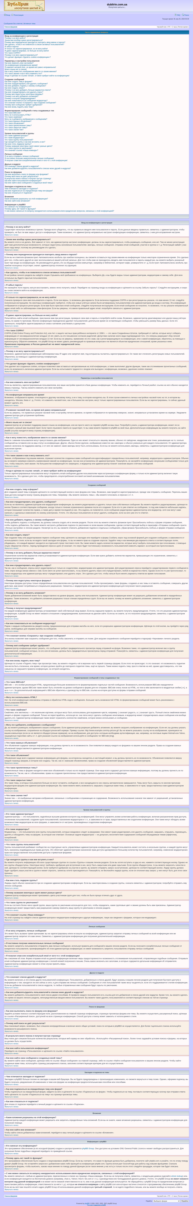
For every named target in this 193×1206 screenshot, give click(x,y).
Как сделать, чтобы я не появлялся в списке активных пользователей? (34, 44)
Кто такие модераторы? (15, 138)
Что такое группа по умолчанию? (18, 148)
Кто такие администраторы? (16, 136)
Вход (7, 15)
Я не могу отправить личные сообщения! (22, 156)
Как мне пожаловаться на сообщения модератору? (26, 101)
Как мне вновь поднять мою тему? (19, 107)
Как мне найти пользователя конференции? (23, 181)
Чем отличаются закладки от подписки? (21, 189)
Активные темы (29, 23)
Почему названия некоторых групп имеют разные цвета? (28, 146)
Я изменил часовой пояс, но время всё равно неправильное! (30, 67)
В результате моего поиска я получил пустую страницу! (28, 178)
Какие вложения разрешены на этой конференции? (26, 199)
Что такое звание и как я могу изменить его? (23, 74)
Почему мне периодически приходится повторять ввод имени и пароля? (35, 42)
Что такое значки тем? (14, 130)
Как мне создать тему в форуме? (18, 82)
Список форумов (11, 27)
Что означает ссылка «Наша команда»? (21, 150)
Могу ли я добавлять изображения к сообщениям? (26, 119)
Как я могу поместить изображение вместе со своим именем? (31, 71)
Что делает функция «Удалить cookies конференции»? (28, 57)
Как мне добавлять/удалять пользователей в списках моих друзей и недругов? (38, 168)
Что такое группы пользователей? (19, 140)
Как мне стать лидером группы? (18, 144)
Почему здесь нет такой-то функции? (20, 209)
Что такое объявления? (14, 123)
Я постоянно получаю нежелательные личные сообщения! (29, 158)
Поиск (185, 15)
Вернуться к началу (11, 235)
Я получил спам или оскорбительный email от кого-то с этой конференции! (36, 160)
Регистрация (17, 15)
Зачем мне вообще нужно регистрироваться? (24, 40)
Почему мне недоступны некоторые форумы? (24, 94)
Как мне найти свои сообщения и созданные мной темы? (29, 183)
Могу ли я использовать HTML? (18, 115)
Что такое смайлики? (13, 117)
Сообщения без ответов (13, 23)
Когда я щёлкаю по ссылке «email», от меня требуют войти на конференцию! (37, 76)
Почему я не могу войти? (15, 38)
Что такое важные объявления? (18, 121)
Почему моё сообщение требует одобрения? (23, 105)
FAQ (177, 15)
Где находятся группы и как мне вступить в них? (25, 142)
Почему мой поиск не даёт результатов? (21, 176)
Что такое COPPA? (13, 53)
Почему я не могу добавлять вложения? (21, 96)
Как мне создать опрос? (15, 88)
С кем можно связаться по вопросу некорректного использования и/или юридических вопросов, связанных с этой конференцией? (59, 211)
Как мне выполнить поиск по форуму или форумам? (27, 174)
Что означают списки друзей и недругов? (22, 166)
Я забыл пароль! (12, 47)
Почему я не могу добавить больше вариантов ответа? (28, 90)
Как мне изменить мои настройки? (19, 63)
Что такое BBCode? (13, 113)
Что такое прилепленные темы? (18, 125)
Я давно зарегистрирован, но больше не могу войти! (27, 51)
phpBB (87, 1203)
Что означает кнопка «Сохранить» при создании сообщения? (30, 103)
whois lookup (177, 1176)
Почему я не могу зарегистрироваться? (21, 55)
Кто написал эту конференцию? (18, 207)
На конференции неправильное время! (21, 65)
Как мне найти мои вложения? (17, 201)
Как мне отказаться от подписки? (18, 193)
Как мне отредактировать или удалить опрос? (24, 92)
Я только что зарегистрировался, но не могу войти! (26, 49)
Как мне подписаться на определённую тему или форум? (29, 191)
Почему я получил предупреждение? (20, 98)
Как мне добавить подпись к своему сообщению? (25, 86)
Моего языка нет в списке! (16, 69)
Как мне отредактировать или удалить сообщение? (26, 84)
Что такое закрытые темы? (16, 128)
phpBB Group (88, 1148)
